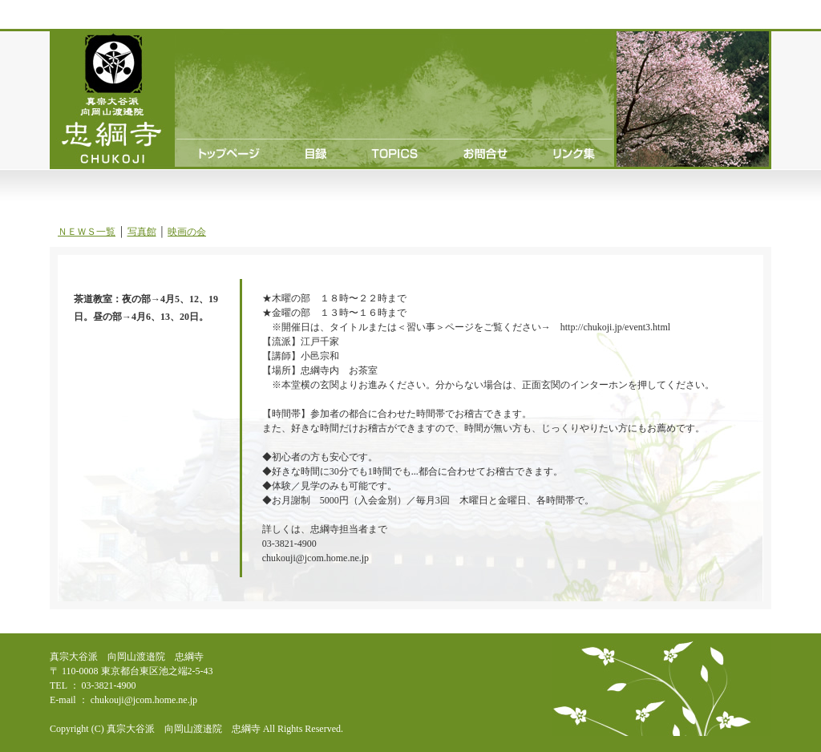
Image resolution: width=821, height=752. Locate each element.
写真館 (141, 231)
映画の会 (187, 231)
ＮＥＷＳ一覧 (86, 231)
